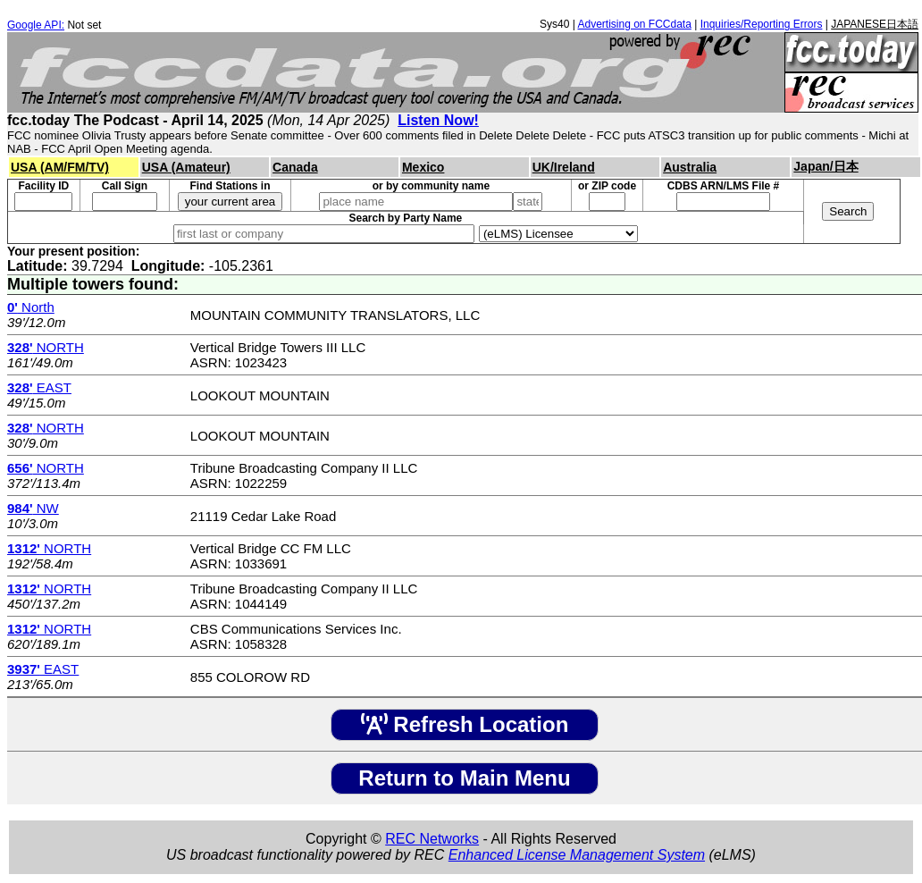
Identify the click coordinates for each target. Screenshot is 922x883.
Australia (690, 167)
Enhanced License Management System (576, 854)
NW (33, 508)
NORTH (45, 347)
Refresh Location (465, 724)
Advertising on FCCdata (634, 24)
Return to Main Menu (464, 778)
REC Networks (432, 838)
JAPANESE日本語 (874, 24)
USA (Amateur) (186, 167)
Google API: (35, 25)
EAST (39, 387)
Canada (295, 167)
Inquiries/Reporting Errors (761, 24)
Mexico (423, 167)
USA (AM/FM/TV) (60, 167)
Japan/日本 (825, 166)
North (30, 307)
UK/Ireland (563, 167)
